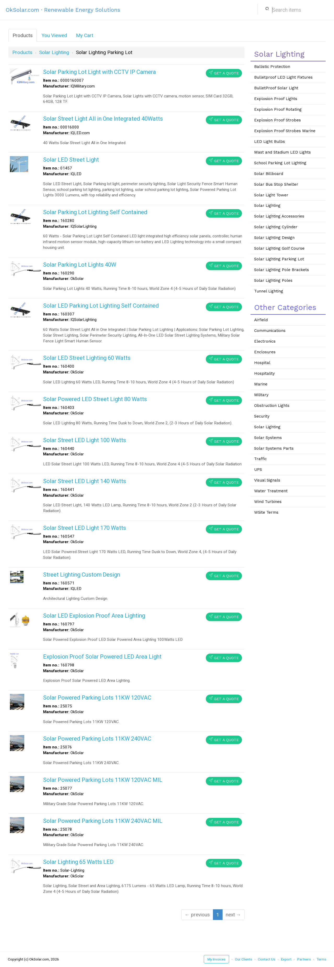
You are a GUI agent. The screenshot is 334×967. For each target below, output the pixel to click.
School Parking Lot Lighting (280, 163)
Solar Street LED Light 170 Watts (84, 528)
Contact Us (266, 959)
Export (286, 959)
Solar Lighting (267, 205)
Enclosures (265, 352)
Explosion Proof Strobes (277, 120)
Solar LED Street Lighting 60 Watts (86, 358)
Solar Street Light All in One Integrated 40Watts (103, 118)
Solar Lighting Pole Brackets (281, 269)
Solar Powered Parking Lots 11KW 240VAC (97, 738)
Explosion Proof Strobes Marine (284, 130)
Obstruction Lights (271, 405)
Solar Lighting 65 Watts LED (78, 862)
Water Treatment (271, 491)
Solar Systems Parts (274, 448)
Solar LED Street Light (71, 159)
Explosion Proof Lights (275, 98)
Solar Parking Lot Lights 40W (79, 264)
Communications (269, 330)
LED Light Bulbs (269, 141)
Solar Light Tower (271, 195)
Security (262, 416)
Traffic (260, 458)
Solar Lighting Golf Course (279, 248)
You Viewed (54, 35)
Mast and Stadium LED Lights (282, 152)
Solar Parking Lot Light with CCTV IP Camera (99, 72)
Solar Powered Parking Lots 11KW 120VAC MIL (102, 780)
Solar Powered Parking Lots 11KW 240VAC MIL (102, 821)
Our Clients (243, 959)
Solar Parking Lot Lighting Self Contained (95, 212)
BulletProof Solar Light (276, 88)
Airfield (261, 320)
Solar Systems (268, 437)
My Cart (84, 35)
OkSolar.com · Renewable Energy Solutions (63, 10)
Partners (304, 959)
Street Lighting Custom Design (81, 574)
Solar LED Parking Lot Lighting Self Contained (101, 305)
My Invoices (216, 959)
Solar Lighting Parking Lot (279, 259)
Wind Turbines (268, 501)
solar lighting (54, 52)
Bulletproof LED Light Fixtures (283, 77)
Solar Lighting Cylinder (275, 227)
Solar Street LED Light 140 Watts (84, 481)
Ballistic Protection (272, 66)
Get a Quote (224, 73)
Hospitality (264, 373)
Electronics (265, 341)
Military (261, 394)
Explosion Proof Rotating (278, 109)
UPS (258, 469)
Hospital (262, 362)
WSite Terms (266, 512)
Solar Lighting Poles (273, 280)
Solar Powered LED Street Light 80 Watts (95, 399)
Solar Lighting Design (274, 237)
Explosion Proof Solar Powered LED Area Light (102, 656)
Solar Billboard (268, 173)
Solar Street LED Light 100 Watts (84, 440)
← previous (197, 915)
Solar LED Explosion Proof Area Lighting (94, 615)
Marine (260, 384)
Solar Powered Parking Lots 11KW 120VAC (97, 697)
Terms (321, 959)
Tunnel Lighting (268, 291)
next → (233, 915)
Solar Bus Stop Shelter (276, 184)
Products (23, 35)
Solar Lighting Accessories (279, 216)
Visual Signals (267, 480)
